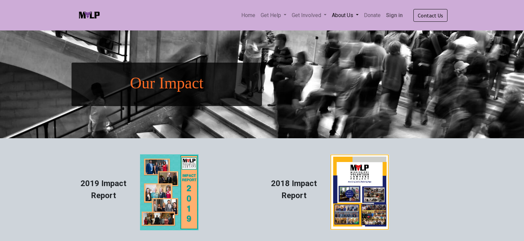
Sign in (394, 15)
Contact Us (430, 15)
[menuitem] (248, 15)
